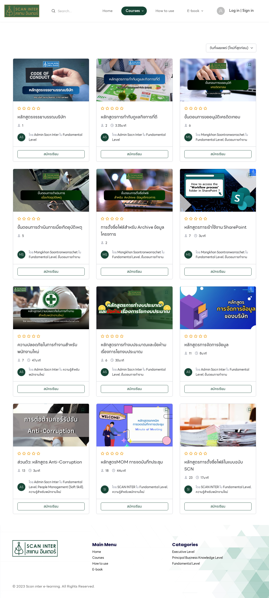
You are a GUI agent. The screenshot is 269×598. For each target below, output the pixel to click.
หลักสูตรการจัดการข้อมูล (206, 344)
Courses (133, 11)
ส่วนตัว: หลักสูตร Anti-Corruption (49, 461)
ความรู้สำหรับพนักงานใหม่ (45, 491)
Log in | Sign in (241, 10)
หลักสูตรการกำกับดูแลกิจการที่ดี (129, 116)
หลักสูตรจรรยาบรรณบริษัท (41, 116)
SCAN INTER (126, 487)
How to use (165, 11)
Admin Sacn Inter (46, 134)
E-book (193, 11)
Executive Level (183, 551)
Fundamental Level (209, 139)
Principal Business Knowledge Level (197, 557)
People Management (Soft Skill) (60, 487)
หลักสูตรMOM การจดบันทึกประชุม (132, 461)
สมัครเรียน (51, 154)
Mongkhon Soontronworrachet (223, 134)
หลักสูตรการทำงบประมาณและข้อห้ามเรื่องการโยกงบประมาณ (133, 348)
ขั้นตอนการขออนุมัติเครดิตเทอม (212, 116)
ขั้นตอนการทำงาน (236, 139)
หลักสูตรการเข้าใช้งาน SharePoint (215, 227)
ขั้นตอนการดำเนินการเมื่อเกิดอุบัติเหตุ (49, 227)
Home (108, 11)
